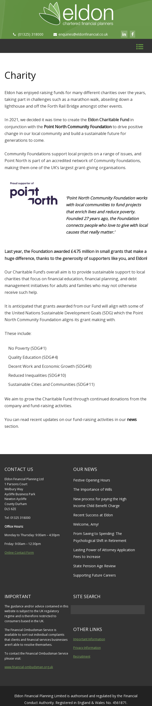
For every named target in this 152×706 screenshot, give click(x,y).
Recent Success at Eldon (93, 515)
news (132, 419)
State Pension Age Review (94, 565)
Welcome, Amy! (86, 524)
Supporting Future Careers (94, 575)
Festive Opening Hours (91, 480)
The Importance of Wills (92, 489)
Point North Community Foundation (78, 126)
